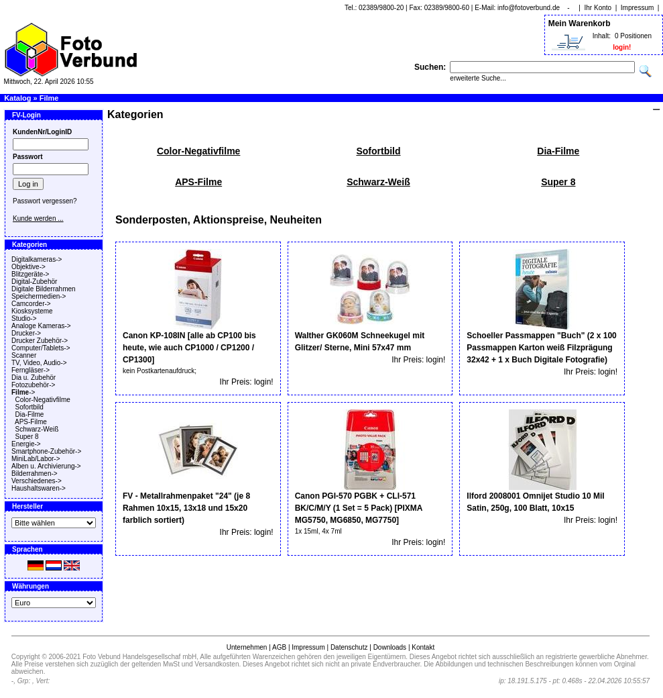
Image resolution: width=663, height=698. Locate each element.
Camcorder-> (31, 303)
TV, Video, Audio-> (39, 362)
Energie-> (26, 444)
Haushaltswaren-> (38, 488)
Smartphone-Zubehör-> (46, 451)
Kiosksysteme (32, 311)
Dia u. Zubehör (33, 377)
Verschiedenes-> (36, 481)
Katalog (17, 98)
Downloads (389, 647)
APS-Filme (31, 422)
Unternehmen (247, 647)
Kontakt (423, 647)
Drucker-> (26, 333)
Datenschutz (349, 647)
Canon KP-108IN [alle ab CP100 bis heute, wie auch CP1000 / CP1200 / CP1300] (189, 347)
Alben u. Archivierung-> (46, 466)
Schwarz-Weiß (37, 429)
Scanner (23, 355)
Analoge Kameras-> (41, 326)
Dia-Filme (29, 414)
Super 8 (27, 436)
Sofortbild (29, 407)
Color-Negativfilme (42, 399)
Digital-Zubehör (34, 281)
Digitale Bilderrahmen (43, 289)
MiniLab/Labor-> (35, 458)
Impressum (637, 7)
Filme (49, 98)
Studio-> (24, 318)
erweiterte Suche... (477, 78)
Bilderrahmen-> (34, 473)
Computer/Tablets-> (40, 348)
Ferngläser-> (30, 370)
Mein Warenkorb (579, 23)
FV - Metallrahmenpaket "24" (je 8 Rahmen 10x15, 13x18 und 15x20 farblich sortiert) (186, 508)
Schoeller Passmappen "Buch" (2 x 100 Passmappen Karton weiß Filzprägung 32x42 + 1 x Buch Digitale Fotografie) (541, 347)
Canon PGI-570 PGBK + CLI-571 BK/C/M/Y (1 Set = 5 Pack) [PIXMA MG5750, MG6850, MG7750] (358, 508)
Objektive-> (28, 266)
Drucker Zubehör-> (39, 340)
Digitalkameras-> (36, 259)
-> (23, 392)
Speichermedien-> (38, 296)
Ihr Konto (598, 7)
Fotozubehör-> (33, 385)
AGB (279, 647)
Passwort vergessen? (45, 201)
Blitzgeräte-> (30, 274)
